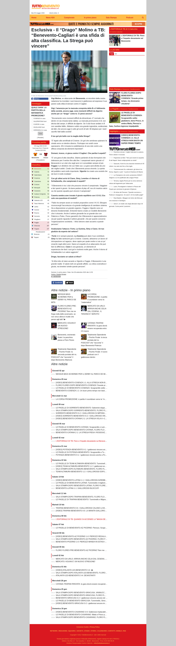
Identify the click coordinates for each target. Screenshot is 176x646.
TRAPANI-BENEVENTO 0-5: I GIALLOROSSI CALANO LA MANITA (83, 508)
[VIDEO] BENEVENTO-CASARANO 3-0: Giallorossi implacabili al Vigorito (85, 612)
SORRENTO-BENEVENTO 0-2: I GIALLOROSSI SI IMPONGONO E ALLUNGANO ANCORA (93, 413)
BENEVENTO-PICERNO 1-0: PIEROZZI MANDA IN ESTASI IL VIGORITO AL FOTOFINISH (92, 542)
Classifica (36, 165)
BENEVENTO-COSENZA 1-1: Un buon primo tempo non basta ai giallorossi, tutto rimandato (92, 391)
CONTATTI (111, 631)
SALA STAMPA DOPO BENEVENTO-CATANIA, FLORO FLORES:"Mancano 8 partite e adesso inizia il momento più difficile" (105, 430)
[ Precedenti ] (40, 160)
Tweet (69, 283)
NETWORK (53, 631)
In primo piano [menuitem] (90, 18)
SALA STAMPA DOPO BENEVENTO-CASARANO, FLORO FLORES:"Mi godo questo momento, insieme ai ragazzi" (102, 617)
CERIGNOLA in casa (40, 130)
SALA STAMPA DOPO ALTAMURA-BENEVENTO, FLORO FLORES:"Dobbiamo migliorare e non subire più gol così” (102, 469)
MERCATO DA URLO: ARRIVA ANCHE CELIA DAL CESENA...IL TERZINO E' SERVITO (91, 559)
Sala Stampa (115, 89)
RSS (124, 631)
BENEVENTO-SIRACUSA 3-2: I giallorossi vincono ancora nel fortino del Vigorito (88, 598)
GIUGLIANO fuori (39, 127)
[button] (40, 133)
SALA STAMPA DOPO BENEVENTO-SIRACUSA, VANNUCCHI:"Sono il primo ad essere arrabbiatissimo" (98, 593)
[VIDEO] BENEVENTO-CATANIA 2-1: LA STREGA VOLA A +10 (81, 419)
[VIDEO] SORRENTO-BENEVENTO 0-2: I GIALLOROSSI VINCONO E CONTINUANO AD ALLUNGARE (97, 416)
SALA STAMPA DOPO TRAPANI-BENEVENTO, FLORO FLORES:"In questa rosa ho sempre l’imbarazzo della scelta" (102, 497)
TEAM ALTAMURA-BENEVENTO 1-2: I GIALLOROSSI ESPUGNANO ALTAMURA (88, 472)
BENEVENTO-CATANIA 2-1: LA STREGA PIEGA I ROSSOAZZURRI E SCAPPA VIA (89, 432)
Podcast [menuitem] (129, 18)
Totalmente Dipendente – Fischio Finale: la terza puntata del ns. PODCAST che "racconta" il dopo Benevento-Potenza (94, 340)
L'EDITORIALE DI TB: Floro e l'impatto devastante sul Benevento (82, 441)
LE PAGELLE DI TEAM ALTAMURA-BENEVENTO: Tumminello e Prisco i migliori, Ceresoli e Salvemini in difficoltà (101, 463)
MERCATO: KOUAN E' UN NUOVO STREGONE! (67, 325)
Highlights (114, 131)
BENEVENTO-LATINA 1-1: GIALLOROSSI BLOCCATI (77, 488)
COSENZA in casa (39, 118)
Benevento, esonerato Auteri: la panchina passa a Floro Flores (66, 337)
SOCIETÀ (80, 631)
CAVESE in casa (39, 124)
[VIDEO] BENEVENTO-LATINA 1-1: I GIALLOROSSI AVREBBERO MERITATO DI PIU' (90, 480)
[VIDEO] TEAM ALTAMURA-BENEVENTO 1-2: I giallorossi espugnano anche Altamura (90, 466)
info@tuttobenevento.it (102, 643)
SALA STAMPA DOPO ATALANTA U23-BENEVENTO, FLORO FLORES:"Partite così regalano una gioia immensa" (101, 573)
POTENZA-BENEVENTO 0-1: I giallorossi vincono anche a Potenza (83, 455)
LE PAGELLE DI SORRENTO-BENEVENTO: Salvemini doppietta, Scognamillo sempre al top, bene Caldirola (99, 408)
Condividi (57, 283)
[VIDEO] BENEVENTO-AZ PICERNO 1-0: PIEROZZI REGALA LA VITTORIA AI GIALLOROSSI (93, 536)
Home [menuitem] (33, 18)
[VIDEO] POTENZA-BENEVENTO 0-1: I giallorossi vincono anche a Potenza (86, 450)
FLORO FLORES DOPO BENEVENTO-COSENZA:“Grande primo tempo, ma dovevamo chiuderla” (95, 385)
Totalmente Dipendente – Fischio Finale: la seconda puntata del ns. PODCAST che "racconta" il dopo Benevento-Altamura (64, 354)
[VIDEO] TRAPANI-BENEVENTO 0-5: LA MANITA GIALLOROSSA (82, 511)
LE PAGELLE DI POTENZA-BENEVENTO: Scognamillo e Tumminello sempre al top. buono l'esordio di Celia (99, 452)
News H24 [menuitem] (50, 18)
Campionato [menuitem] (69, 18)
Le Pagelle (114, 109)
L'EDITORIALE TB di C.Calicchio (123, 29)
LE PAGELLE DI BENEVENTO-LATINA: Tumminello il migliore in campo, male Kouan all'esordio (94, 483)
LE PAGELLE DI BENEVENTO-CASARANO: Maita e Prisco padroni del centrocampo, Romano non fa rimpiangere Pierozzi (105, 615)
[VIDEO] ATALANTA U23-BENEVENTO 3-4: (73, 570)
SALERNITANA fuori (40, 121)
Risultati (40, 137)
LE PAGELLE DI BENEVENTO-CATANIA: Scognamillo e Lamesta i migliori (85, 427)
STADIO (86, 631)
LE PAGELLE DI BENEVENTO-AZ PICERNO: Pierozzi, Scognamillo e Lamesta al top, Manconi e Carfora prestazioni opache (105, 528)
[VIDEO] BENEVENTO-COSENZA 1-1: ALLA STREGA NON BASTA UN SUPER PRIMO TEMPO (94, 383)
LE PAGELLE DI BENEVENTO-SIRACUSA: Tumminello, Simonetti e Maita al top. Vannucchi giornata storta (98, 601)
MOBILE (119, 631)
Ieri (116, 54)
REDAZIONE (63, 631)
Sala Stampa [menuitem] (111, 18)
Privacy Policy (95, 627)
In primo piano (61, 272)
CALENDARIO (102, 631)
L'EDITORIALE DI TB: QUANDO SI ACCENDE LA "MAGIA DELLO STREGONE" (88, 519)
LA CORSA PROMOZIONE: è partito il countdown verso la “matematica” (84, 399)
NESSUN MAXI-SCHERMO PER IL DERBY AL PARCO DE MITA (82, 374)
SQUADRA (72, 631)
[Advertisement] (127, 71)
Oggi (111, 54)
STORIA (93, 631)
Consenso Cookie (82, 627)
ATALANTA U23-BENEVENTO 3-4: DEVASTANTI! (76, 575)
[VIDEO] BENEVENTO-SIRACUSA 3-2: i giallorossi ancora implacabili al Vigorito (88, 603)
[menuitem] (143, 18)
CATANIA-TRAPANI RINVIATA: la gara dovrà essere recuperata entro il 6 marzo (87, 584)
